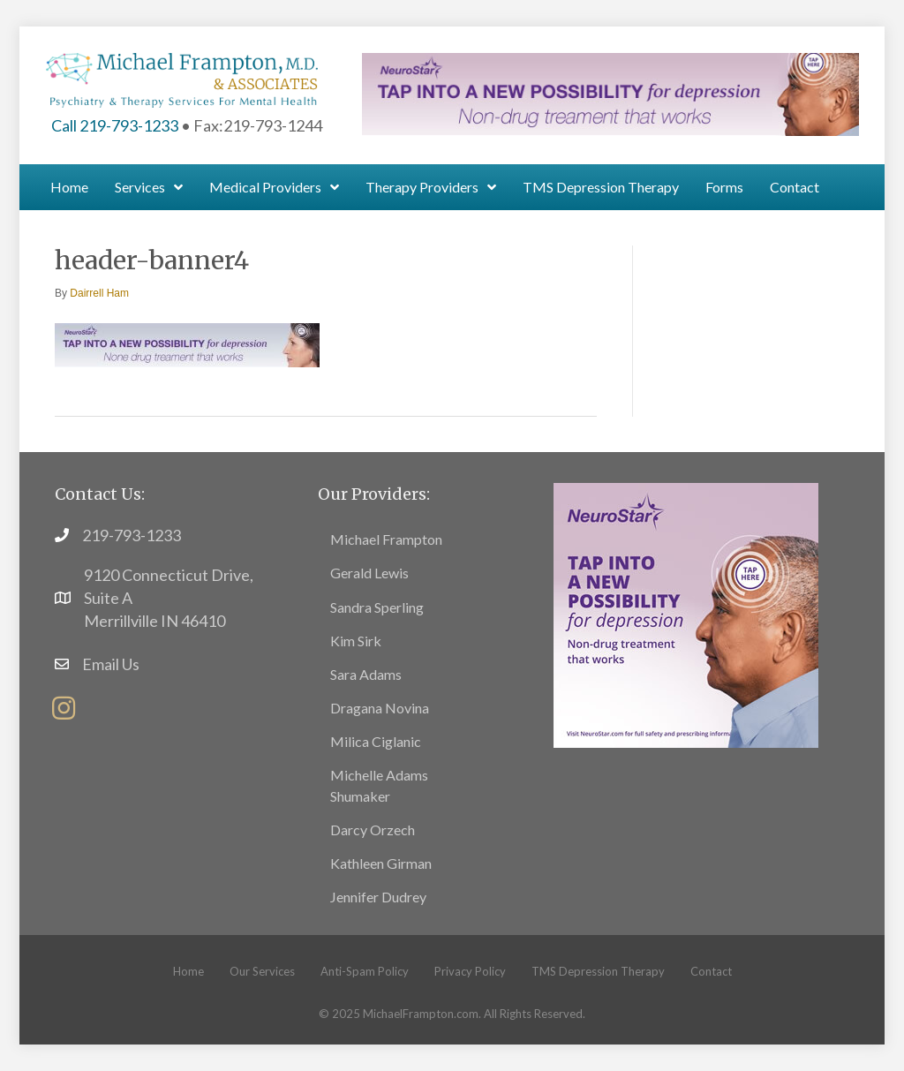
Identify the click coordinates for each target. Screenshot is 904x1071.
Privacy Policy (470, 971)
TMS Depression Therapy (598, 971)
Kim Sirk (355, 640)
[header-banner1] (610, 92)
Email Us (110, 664)
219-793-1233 (131, 535)
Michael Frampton (386, 539)
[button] (63, 708)
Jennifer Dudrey (378, 896)
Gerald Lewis (369, 572)
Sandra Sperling (377, 607)
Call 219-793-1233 (114, 125)
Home (188, 971)
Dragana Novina (379, 707)
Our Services (262, 971)
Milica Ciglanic (375, 741)
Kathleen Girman (381, 863)
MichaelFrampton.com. (422, 1014)
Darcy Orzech (372, 829)
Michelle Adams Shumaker (379, 784)
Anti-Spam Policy (364, 971)
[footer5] (686, 613)
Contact (711, 971)
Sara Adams (366, 674)
